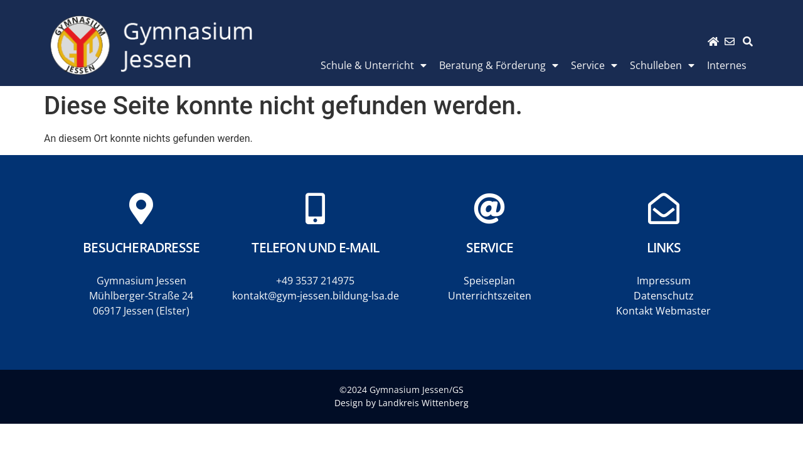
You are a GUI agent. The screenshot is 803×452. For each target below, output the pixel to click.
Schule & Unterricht (374, 65)
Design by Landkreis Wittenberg (401, 403)
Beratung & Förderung (498, 65)
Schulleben (662, 65)
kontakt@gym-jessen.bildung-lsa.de (315, 296)
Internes (727, 65)
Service (594, 65)
